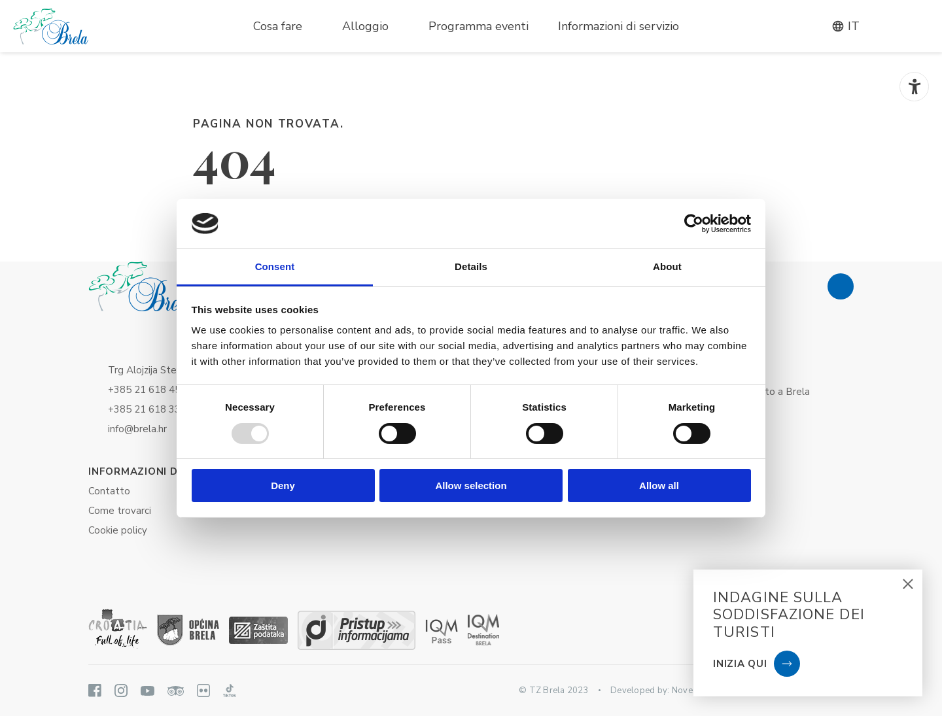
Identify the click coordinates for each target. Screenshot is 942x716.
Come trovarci (119, 510)
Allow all (659, 485)
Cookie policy (117, 530)
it (845, 26)
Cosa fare (277, 26)
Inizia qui (740, 663)
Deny (283, 485)
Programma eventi (478, 26)
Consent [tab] (275, 266)
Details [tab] (471, 266)
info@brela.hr (137, 428)
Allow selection (470, 485)
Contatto (109, 491)
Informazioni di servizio (618, 26)
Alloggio (365, 26)
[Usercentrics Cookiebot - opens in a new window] (694, 223)
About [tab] (667, 266)
